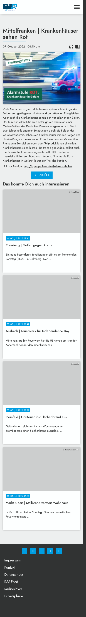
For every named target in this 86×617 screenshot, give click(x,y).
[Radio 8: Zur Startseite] (22, 7)
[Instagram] (33, 551)
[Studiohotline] (50, 551)
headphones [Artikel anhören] (71, 46)
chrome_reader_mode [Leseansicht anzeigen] (77, 46)
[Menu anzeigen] (76, 7)
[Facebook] (24, 551)
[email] (59, 551)
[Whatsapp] (42, 551)
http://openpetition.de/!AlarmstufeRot (48, 166)
